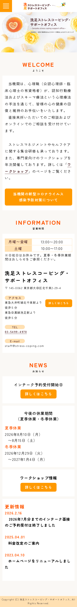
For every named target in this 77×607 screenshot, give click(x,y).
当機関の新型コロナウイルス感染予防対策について (38, 197)
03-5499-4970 (16, 331)
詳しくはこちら (59, 303)
